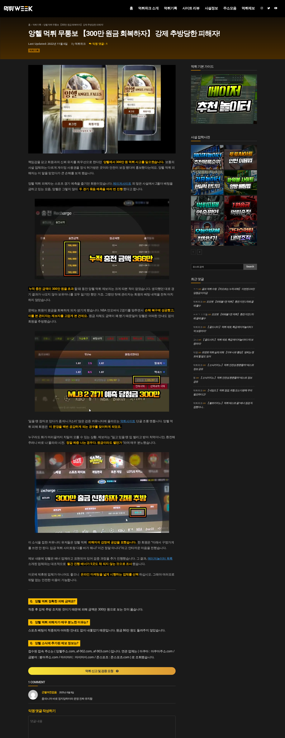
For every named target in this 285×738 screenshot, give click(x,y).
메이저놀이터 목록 (160, 558)
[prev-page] (193, 252)
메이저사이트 (122, 183)
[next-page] (199, 252)
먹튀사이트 (127, 421)
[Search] (250, 267)
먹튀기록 (37, 24)
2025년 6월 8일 (66, 693)
